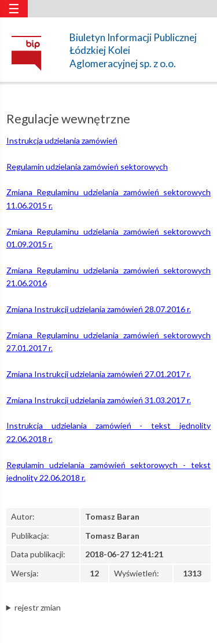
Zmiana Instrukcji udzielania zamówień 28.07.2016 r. (98, 309)
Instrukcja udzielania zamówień (61, 140)
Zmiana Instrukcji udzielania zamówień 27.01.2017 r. (98, 374)
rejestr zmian (37, 607)
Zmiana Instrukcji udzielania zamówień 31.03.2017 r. (98, 400)
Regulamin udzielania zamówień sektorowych (87, 166)
